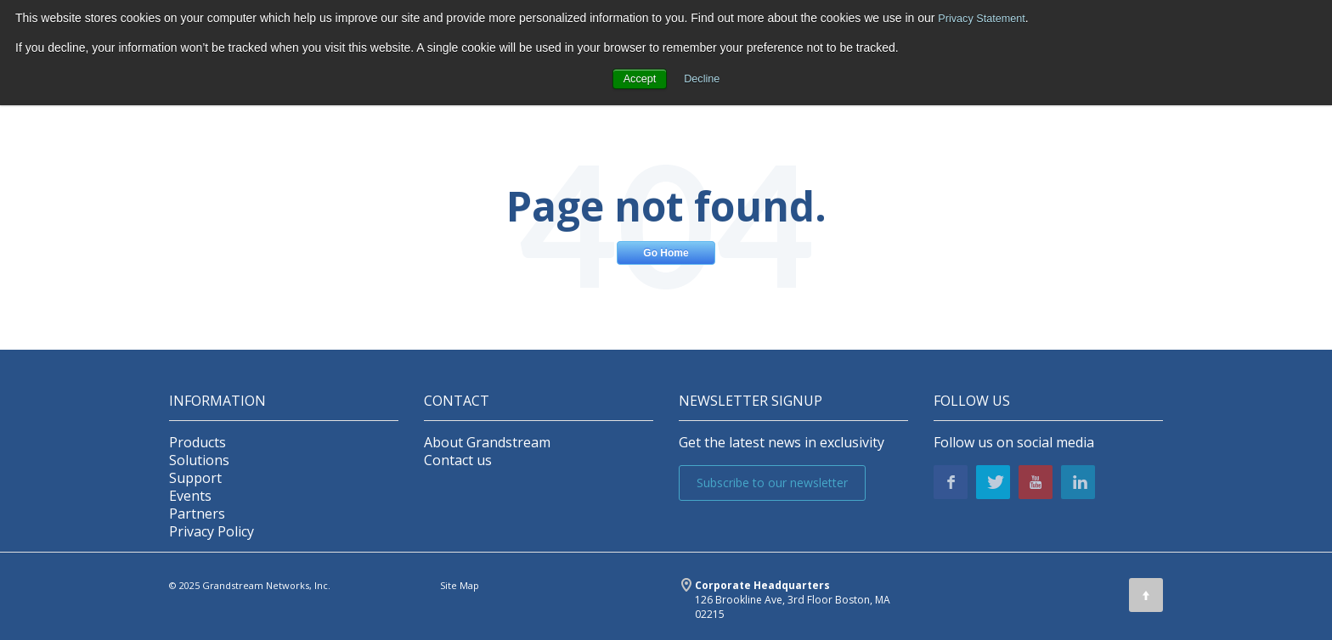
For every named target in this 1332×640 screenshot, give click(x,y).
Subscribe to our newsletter (772, 482)
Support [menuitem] (195, 478)
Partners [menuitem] (197, 514)
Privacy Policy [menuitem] (211, 532)
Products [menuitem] (197, 443)
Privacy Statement (986, 18)
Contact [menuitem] (456, 401)
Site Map (459, 585)
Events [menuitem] (190, 496)
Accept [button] (637, 78)
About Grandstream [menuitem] (487, 443)
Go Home (665, 253)
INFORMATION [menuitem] (217, 401)
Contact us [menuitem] (458, 460)
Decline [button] (704, 78)
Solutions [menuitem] (199, 460)
